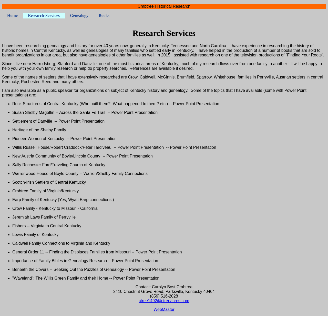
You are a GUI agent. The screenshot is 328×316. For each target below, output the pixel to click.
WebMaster (164, 309)
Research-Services (44, 15)
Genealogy (79, 15)
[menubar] (58, 15)
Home (12, 15)
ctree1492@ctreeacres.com (164, 301)
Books (104, 15)
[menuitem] (12, 15)
